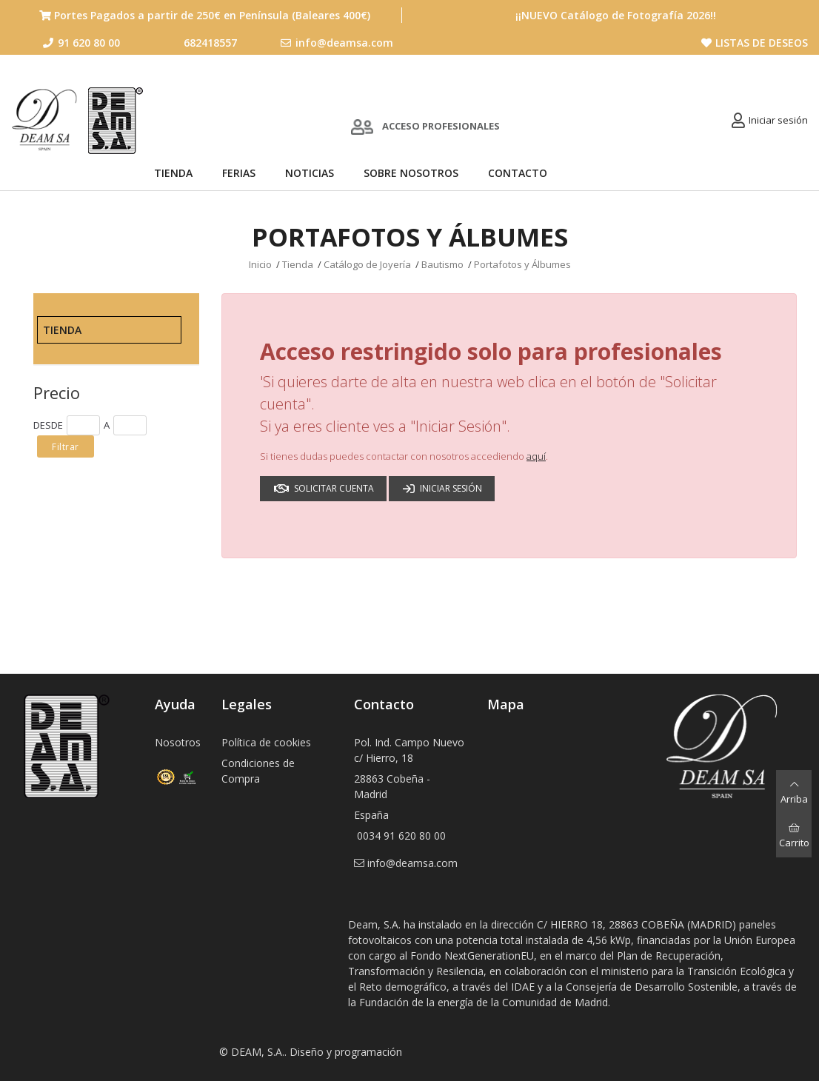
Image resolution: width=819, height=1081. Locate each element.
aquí (536, 456)
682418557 (210, 43)
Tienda (173, 173)
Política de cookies (266, 742)
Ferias (238, 173)
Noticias (309, 173)
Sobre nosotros (411, 173)
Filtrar (65, 447)
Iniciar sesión (778, 120)
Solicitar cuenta (324, 488)
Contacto (517, 173)
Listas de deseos (754, 43)
